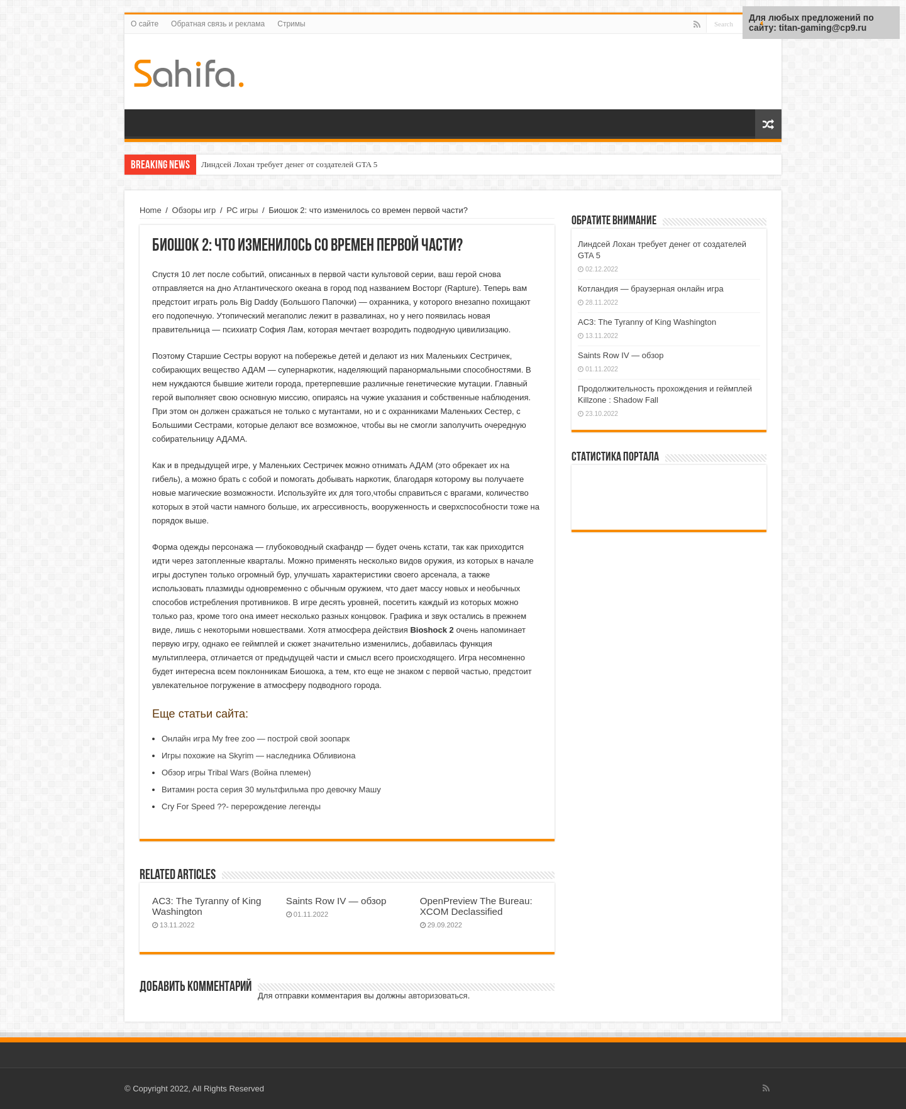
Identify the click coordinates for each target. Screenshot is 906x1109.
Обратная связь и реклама (218, 23)
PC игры (242, 210)
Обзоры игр (194, 210)
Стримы (291, 23)
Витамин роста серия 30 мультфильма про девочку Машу (271, 789)
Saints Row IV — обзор (336, 900)
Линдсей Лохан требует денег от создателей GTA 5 (289, 164)
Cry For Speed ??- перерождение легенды (241, 806)
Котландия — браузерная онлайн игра (651, 288)
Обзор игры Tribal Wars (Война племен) (236, 772)
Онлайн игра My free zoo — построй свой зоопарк (256, 738)
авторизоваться (437, 995)
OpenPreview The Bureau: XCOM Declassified (476, 906)
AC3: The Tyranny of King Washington (647, 322)
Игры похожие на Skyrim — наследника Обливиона (259, 755)
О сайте (144, 23)
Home (151, 210)
